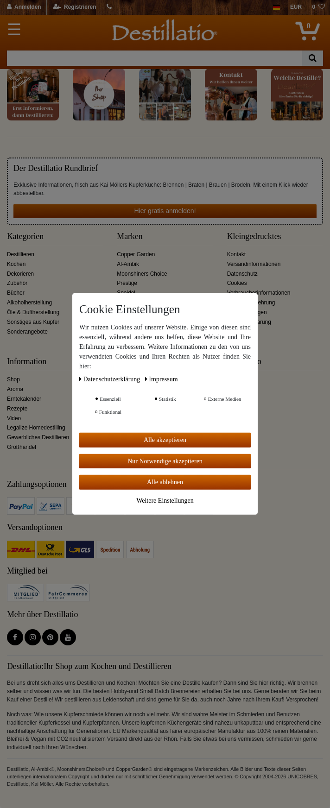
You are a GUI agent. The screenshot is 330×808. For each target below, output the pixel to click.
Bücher (16, 293)
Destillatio (244, 361)
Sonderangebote (27, 331)
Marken (129, 236)
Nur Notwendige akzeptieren (165, 460)
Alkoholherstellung (29, 302)
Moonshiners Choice (142, 274)
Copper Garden (136, 254)
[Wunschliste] (318, 7)
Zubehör (17, 283)
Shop (13, 379)
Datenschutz (242, 274)
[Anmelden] (24, 7)
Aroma (15, 389)
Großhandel (21, 447)
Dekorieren (20, 274)
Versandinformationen (254, 264)
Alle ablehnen (165, 482)
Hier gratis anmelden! (165, 211)
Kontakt (236, 254)
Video (14, 418)
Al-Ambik (128, 264)
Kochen (16, 264)
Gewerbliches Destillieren (38, 437)
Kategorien (25, 236)
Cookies (237, 283)
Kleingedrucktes (254, 236)
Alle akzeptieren (165, 439)
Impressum (161, 379)
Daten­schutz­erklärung (110, 379)
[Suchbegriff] (154, 58)
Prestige (127, 283)
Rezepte (17, 408)
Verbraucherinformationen (259, 293)
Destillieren (20, 254)
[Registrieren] (75, 7)
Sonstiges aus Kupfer (33, 322)
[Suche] (312, 58)
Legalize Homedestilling (36, 427)
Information (26, 361)
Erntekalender (24, 399)
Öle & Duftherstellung (33, 312)
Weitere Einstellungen (165, 500)
